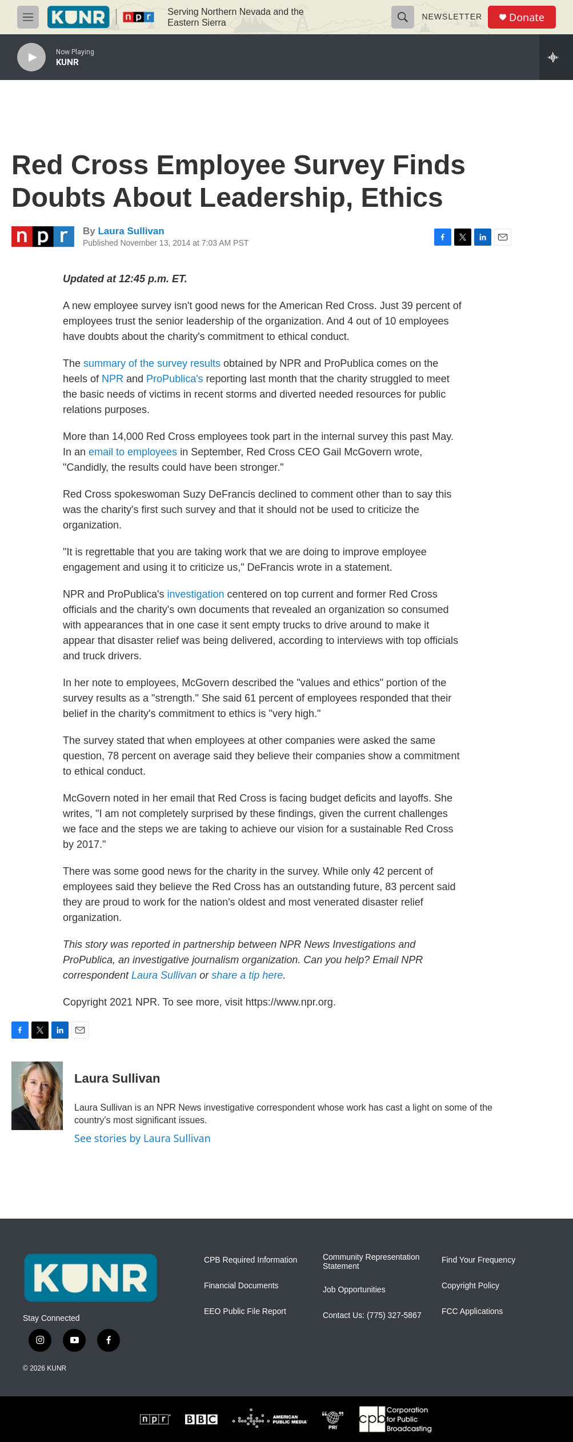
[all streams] (556, 57)
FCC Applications (472, 1311)
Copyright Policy (470, 1285)
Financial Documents (241, 1285)
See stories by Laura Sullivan (142, 1138)
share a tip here (247, 975)
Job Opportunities (354, 1289)
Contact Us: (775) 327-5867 (372, 1315)
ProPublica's (174, 378)
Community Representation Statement (371, 1262)
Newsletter (452, 16)
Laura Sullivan (131, 231)
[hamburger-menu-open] (28, 17)
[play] (31, 57)
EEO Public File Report (245, 1311)
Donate (526, 17)
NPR (112, 378)
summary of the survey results (152, 363)
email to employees (133, 452)
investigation (196, 594)
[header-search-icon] (402, 17)
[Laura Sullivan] (37, 1096)
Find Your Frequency (478, 1260)
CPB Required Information (250, 1260)
